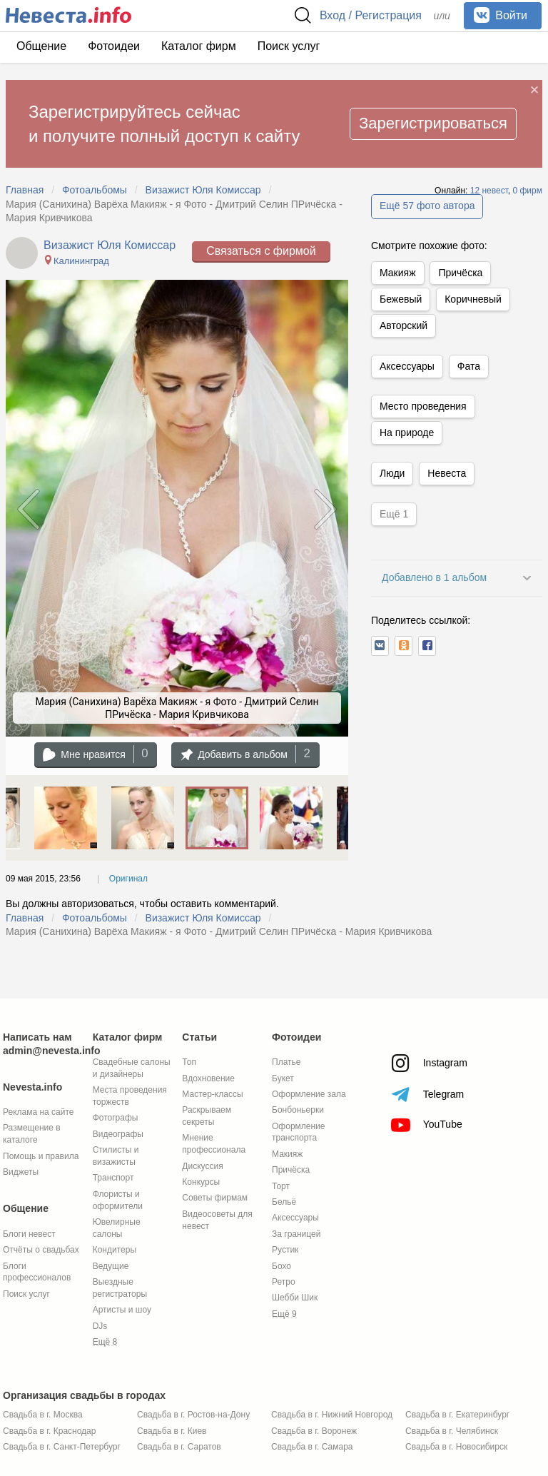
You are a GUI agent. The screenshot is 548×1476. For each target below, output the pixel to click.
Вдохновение (208, 1078)
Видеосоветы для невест (217, 1220)
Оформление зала (309, 1094)
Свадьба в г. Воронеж (314, 1431)
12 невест (489, 191)
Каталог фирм (198, 46)
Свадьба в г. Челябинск (451, 1431)
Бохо (281, 1266)
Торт (281, 1186)
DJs (100, 1326)
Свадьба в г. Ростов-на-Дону (193, 1415)
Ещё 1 (394, 514)
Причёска (460, 272)
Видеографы (118, 1134)
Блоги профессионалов (37, 1272)
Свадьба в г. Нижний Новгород (331, 1415)
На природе (407, 432)
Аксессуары (407, 366)
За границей (296, 1234)
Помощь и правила (40, 1156)
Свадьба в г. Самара (311, 1447)
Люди (392, 473)
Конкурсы (201, 1182)
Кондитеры (114, 1250)
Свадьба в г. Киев (171, 1431)
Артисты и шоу (122, 1310)
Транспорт (113, 1178)
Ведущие (111, 1266)
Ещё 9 (284, 1314)
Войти (500, 15)
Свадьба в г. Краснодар (49, 1431)
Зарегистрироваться (433, 123)
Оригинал (128, 879)
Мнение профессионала (213, 1144)
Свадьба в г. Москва (43, 1415)
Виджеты (21, 1172)
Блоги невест (29, 1234)
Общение (41, 46)
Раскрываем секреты (206, 1116)
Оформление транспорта (298, 1132)
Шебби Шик (295, 1298)
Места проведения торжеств (130, 1096)
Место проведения (423, 406)
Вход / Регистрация (371, 15)
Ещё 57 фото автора (427, 205)
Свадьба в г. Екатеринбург (457, 1415)
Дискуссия (202, 1166)
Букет (283, 1078)
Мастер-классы (212, 1094)
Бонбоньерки (298, 1110)
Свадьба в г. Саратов (179, 1447)
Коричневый (473, 299)
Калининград (75, 261)
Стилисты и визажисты (116, 1156)
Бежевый (401, 299)
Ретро (283, 1282)
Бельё (284, 1202)
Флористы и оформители (118, 1200)
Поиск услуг (289, 46)
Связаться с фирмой (260, 251)
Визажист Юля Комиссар (110, 245)
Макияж (398, 272)
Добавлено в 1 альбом (434, 577)
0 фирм (527, 191)
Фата (468, 366)
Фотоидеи (114, 46)
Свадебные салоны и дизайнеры (132, 1068)
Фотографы (115, 1118)
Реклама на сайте (38, 1112)
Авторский (403, 325)
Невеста (446, 473)
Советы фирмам (215, 1198)
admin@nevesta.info (52, 1050)
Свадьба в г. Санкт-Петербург (62, 1447)
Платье (286, 1062)
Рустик (285, 1250)
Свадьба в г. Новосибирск (456, 1447)
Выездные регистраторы (120, 1288)
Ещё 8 (105, 1342)
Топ (189, 1062)
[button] (380, 646)
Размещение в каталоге (32, 1134)
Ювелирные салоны (117, 1228)
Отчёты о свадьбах (41, 1250)
